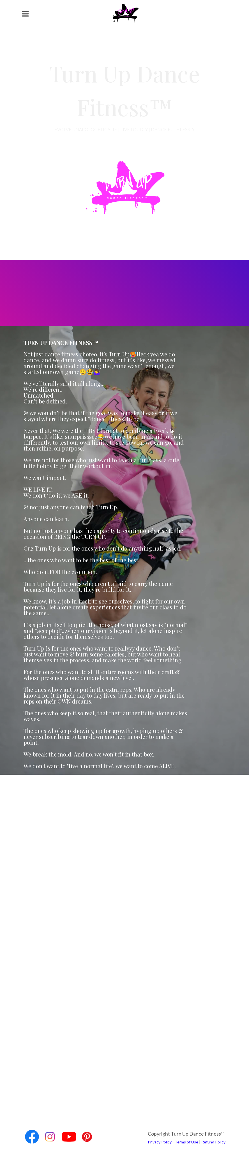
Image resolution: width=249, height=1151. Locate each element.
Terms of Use (186, 1142)
